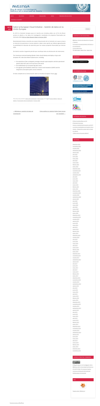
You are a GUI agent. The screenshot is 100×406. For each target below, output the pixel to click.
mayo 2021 (75, 181)
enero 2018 (75, 251)
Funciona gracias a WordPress (17, 403)
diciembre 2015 (76, 302)
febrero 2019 (76, 231)
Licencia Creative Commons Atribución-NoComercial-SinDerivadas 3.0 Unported (82, 371)
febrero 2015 (76, 322)
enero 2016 (75, 300)
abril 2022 (75, 160)
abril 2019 (75, 227)
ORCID (52, 16)
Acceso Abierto (53, 98)
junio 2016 (75, 290)
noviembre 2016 (77, 280)
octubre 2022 (76, 148)
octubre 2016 (76, 282)
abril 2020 (75, 207)
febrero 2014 (76, 344)
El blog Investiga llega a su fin (80, 121)
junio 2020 (75, 203)
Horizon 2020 (36, 100)
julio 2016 (75, 288)
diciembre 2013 (76, 348)
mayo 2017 (75, 267)
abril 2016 (75, 294)
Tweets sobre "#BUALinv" (79, 391)
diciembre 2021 (76, 168)
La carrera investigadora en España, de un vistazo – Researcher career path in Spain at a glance (83, 129)
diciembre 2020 (76, 191)
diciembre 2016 (76, 278)
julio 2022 (75, 154)
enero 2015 (75, 324)
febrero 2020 (76, 211)
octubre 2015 (76, 306)
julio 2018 (75, 239)
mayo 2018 (75, 243)
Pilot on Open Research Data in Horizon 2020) (34, 37)
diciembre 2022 (76, 144)
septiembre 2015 (77, 308)
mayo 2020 (75, 205)
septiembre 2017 (77, 259)
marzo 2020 (75, 209)
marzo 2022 (75, 162)
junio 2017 (75, 265)
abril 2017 (75, 269)
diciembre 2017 (76, 253)
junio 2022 (75, 156)
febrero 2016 (76, 298)
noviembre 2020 (77, 193)
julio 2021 (75, 176)
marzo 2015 (75, 320)
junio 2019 (75, 223)
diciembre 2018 (76, 235)
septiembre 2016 (77, 284)
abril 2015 (75, 318)
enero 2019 (75, 233)
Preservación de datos (65, 16)
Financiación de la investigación (25, 100)
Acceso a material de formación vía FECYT (83, 125)
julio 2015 (75, 312)
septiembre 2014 (77, 332)
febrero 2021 (76, 187)
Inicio (12, 16)
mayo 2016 (75, 292)
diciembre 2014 (76, 326)
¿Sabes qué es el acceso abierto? (81, 133)
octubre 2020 (76, 195)
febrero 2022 (76, 164)
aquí (55, 73)
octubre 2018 (76, 237)
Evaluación (42, 16)
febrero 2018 (76, 249)
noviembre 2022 (77, 146)
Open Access (40, 98)
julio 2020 (75, 201)
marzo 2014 (75, 342)
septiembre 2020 (77, 197)
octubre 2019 (76, 219)
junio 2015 (75, 314)
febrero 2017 (76, 274)
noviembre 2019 (77, 217)
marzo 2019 (75, 229)
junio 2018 (75, 241)
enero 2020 (75, 213)
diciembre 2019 (76, 215)
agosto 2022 (76, 152)
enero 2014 (75, 346)
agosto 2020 (76, 199)
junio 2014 (75, 336)
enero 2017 (75, 276)
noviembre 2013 (77, 350)
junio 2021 (75, 178)
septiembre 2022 (77, 150)
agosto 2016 (76, 286)
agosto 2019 (76, 221)
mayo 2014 (75, 338)
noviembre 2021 (77, 170)
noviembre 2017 (77, 255)
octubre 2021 (76, 172)
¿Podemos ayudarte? (16, 19)
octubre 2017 (76, 257)
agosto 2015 (76, 310)
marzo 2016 (75, 296)
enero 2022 (75, 166)
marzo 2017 (75, 272)
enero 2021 (75, 189)
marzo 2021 (75, 185)
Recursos (21, 16)
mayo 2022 (75, 158)
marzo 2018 (75, 247)
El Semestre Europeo (78, 123)
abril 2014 (75, 340)
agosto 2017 (76, 261)
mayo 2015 (75, 316)
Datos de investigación (31, 98)
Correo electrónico (77, 48)
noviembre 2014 (77, 328)
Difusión (31, 16)
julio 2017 (75, 263)
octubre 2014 (76, 330)
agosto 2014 (76, 334)
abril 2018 (75, 245)
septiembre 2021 (77, 174)
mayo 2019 (75, 225)
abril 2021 (75, 183)
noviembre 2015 (77, 304)
